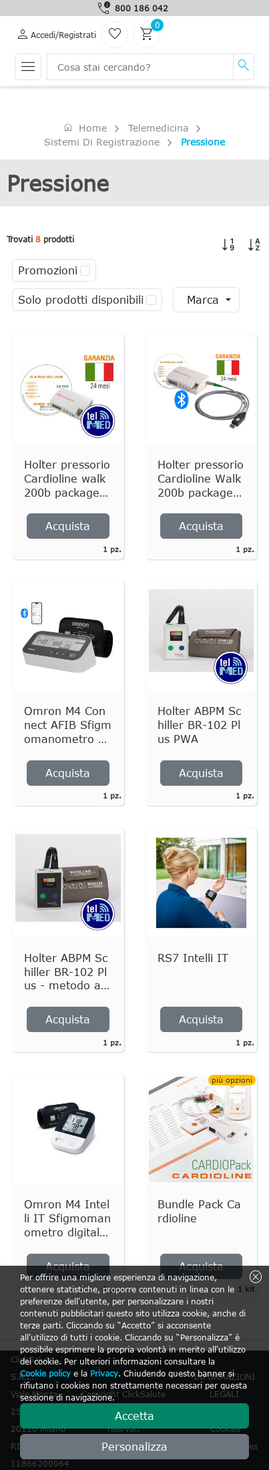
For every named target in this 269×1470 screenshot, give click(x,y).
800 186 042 (141, 8)
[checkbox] (85, 270)
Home (85, 127)
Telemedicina (158, 128)
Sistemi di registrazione (102, 142)
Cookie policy (45, 1373)
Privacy (104, 1373)
